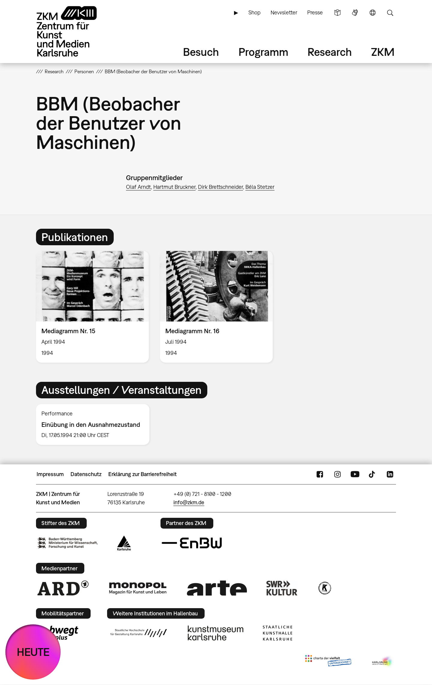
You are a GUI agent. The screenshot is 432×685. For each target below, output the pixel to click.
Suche (390, 12)
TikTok (373, 474)
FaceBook (320, 474)
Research (330, 51)
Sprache (373, 12)
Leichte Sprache (338, 12)
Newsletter (284, 12)
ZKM (382, 51)
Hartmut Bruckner (174, 187)
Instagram (338, 474)
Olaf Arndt (138, 187)
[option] (92, 307)
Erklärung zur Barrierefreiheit (142, 474)
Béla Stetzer (259, 187)
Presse (315, 12)
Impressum (50, 474)
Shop (254, 12)
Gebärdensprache (355, 12)
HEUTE (33, 651)
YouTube (355, 474)
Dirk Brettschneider (220, 187)
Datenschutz (85, 474)
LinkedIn (390, 474)
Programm (263, 51)
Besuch (201, 51)
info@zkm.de (188, 502)
